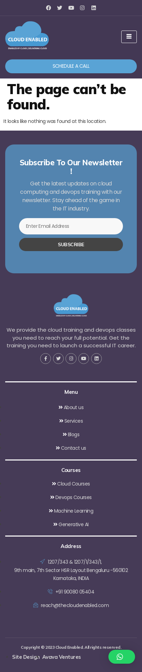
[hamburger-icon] (129, 37)
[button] (121, 657)
